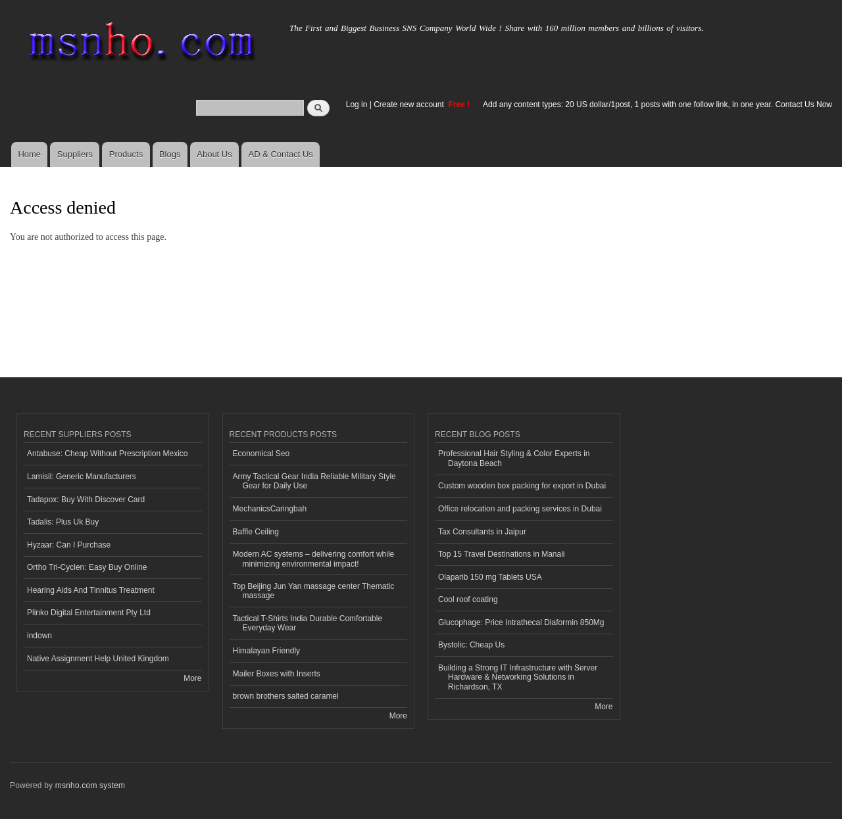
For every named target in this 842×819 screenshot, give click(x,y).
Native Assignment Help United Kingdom (98, 658)
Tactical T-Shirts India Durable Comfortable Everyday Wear (308, 623)
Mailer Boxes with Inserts (276, 673)
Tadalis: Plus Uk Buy (63, 521)
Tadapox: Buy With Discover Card (86, 499)
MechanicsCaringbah (270, 508)
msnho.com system (90, 785)
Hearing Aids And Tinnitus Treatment (91, 590)
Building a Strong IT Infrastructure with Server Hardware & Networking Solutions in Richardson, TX (517, 677)
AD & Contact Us (281, 154)
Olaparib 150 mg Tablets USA (490, 577)
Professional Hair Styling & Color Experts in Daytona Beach (513, 458)
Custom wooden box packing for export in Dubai (522, 485)
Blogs (170, 154)
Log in (357, 104)
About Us (214, 154)
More (192, 678)
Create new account (410, 104)
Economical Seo (261, 453)
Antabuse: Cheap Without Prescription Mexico (107, 453)
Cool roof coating (468, 599)
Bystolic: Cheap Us (471, 644)
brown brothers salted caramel (286, 696)
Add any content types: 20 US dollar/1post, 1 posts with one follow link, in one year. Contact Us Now (657, 104)
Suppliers (75, 154)
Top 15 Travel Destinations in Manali (501, 554)
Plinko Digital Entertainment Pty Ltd (89, 612)
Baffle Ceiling (256, 531)
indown (39, 635)
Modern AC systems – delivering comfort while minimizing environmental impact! (314, 559)
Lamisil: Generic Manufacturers (81, 476)
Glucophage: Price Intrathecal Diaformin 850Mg (521, 622)
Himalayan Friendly (267, 650)
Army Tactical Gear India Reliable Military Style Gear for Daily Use (314, 481)
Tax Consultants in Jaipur (482, 531)
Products (126, 154)
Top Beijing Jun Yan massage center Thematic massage (314, 591)
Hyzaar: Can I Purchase (69, 545)
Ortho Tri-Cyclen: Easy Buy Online (87, 567)
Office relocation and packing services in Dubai (520, 508)
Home (29, 154)
